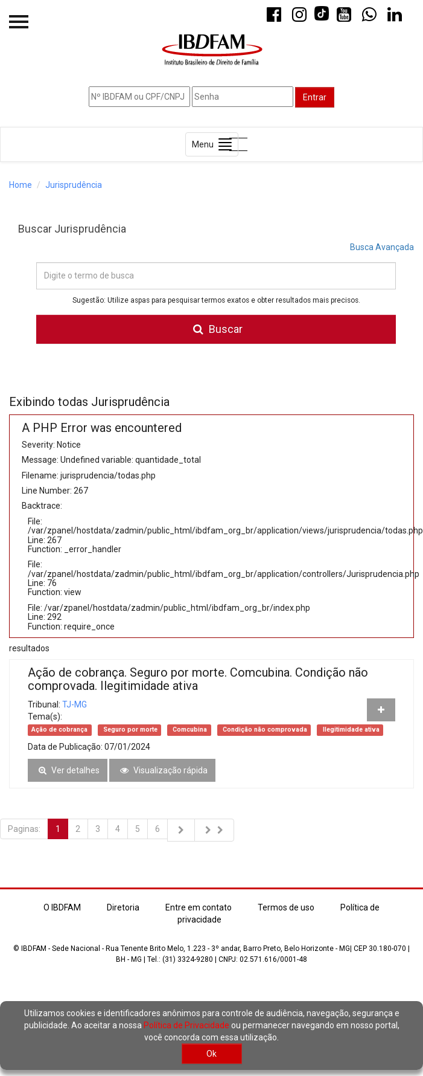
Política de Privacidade (186, 1025)
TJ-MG (74, 704)
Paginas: (24, 829)
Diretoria (123, 907)
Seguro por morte (129, 729)
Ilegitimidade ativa (350, 729)
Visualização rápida (162, 770)
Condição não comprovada (264, 729)
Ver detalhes (68, 770)
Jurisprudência (73, 185)
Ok (211, 1053)
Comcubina (189, 729)
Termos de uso (286, 907)
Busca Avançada (382, 247)
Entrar (314, 97)
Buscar (216, 329)
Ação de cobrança (59, 729)
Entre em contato (198, 907)
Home (20, 185)
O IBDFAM (62, 907)
